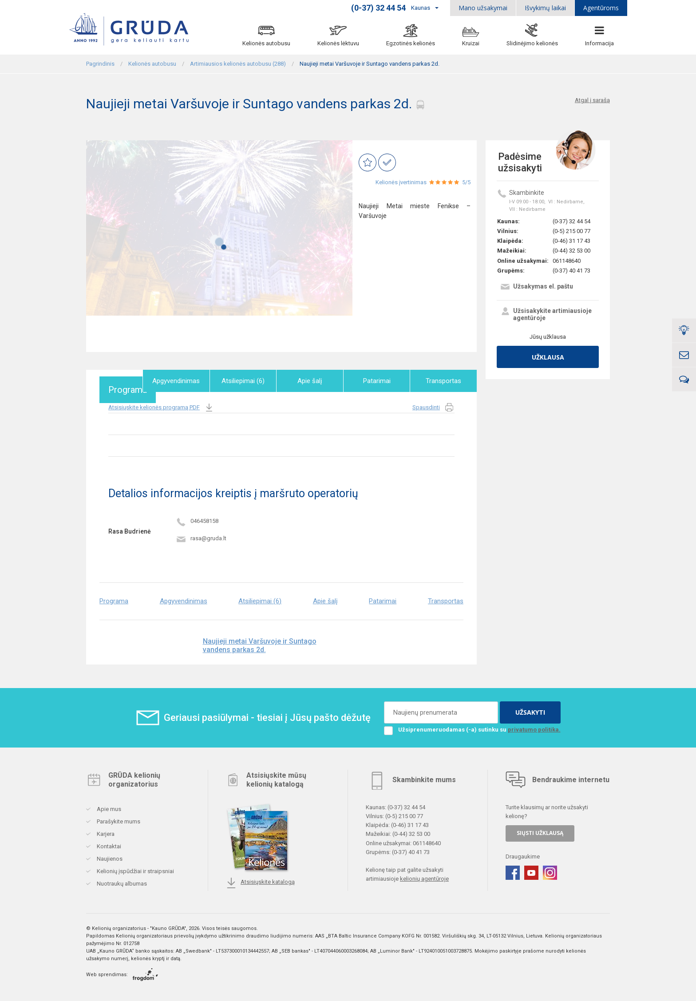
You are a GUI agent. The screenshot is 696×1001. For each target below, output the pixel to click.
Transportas (444, 381)
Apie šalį (313, 381)
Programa (118, 381)
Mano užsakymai (483, 8)
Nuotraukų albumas (121, 879)
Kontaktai (108, 842)
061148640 (567, 260)
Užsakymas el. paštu (536, 287)
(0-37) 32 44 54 (571, 221)
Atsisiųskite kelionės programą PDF (161, 403)
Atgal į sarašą (592, 100)
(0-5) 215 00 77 (571, 231)
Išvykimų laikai (545, 8)
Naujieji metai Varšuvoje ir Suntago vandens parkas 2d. (259, 641)
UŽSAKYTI (530, 708)
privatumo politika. (534, 725)
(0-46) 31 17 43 (571, 240)
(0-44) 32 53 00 (571, 250)
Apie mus (108, 805)
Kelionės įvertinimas (401, 182)
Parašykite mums (117, 817)
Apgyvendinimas (183, 381)
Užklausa (548, 357)
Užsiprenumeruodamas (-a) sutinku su (472, 725)
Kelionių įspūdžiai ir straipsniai (134, 867)
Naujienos (109, 854)
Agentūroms (601, 8)
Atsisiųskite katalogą (260, 879)
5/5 (466, 182)
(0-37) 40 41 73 (571, 270)
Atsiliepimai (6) (248, 381)
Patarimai (379, 381)
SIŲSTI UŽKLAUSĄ (540, 829)
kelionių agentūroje (424, 874)
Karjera (105, 830)
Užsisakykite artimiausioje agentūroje (546, 314)
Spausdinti (433, 403)
